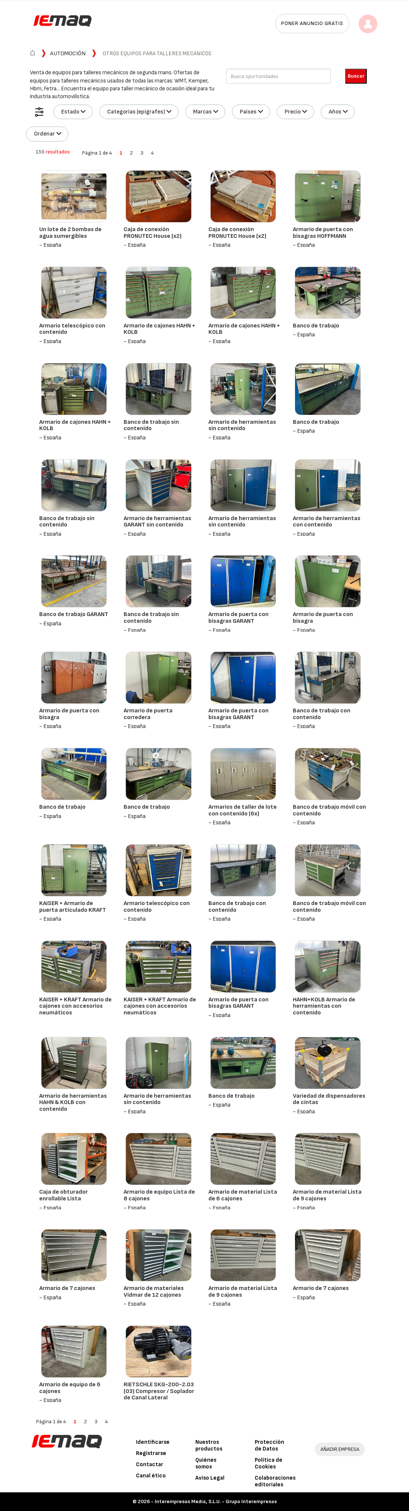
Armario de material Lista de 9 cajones (327, 1195)
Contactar (149, 1464)
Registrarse (151, 1453)
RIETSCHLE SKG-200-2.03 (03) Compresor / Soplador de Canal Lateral (159, 1391)
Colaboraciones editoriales (275, 1481)
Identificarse (153, 1442)
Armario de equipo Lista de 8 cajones (159, 1195)
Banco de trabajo (316, 325)
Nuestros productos (208, 1445)
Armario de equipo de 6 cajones (69, 1388)
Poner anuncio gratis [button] (312, 23)
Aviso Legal (209, 1478)
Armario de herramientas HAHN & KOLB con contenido (73, 1102)
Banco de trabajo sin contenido (151, 425)
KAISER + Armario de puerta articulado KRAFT (72, 907)
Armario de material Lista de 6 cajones (242, 1195)
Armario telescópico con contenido (72, 329)
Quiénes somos (205, 1463)
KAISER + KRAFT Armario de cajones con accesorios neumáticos (75, 1006)
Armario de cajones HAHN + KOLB (159, 329)
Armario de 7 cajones (67, 1288)
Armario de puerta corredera (148, 714)
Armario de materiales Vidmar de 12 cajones (154, 1292)
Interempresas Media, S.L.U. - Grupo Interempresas (216, 1501)
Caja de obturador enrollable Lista (63, 1195)
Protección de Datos (269, 1445)
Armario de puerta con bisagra (323, 618)
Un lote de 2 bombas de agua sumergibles (70, 233)
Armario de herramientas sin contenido (242, 425)
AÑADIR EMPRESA (339, 1449)
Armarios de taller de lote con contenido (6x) (242, 810)
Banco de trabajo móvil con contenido (329, 810)
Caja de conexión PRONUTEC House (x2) (153, 233)
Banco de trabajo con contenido (321, 714)
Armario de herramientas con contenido (326, 522)
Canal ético (151, 1475)
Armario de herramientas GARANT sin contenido (157, 522)
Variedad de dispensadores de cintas (329, 1099)
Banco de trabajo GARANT (73, 614)
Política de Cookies (268, 1463)
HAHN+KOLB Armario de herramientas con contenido (324, 1006)
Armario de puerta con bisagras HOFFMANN (323, 233)
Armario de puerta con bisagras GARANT (238, 618)
